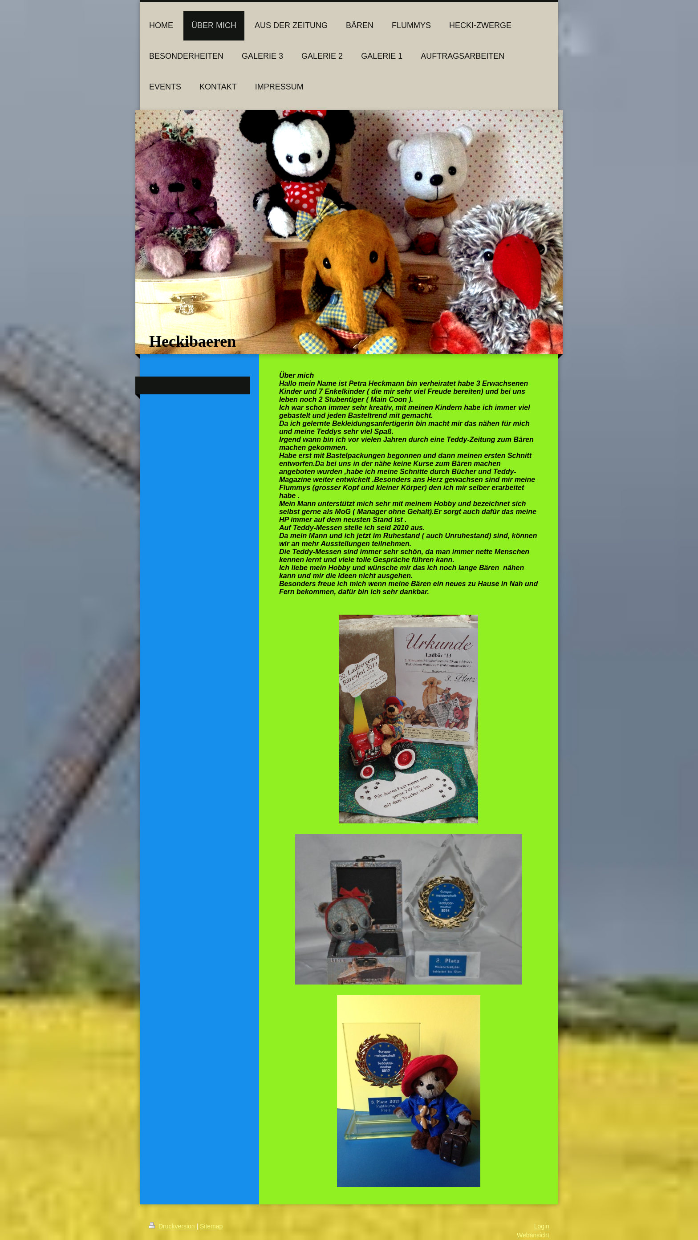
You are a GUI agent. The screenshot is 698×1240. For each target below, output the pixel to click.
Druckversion (172, 1226)
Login (541, 1226)
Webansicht (533, 1235)
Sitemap (211, 1226)
